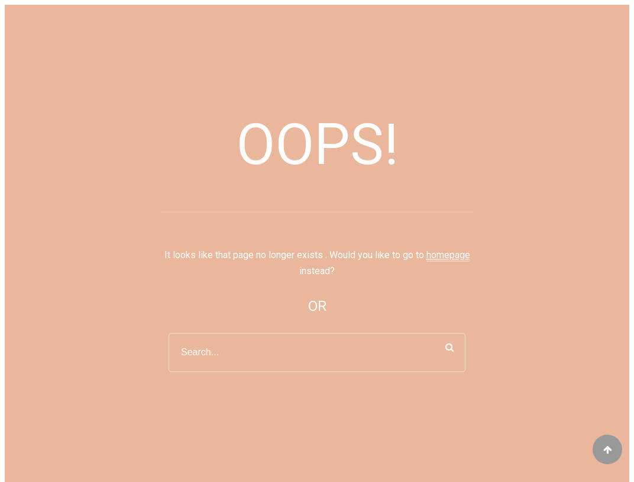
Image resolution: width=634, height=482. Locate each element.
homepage (448, 255)
